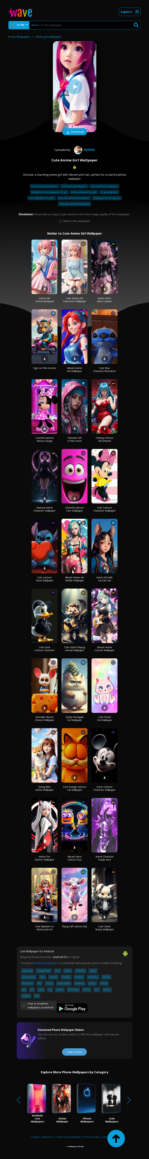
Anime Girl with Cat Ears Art (104, 579)
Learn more (74, 1052)
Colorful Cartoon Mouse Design (45, 439)
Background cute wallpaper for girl (49, 192)
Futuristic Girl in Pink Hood (75, 439)
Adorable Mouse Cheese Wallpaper (44, 718)
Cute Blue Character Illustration (104, 369)
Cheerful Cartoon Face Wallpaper (74, 509)
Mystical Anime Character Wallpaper (44, 509)
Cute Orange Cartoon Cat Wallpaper (74, 788)
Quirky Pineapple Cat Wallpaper (75, 718)
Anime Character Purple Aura (105, 858)
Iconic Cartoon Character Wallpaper (104, 788)
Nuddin (84, 150)
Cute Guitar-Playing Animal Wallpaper (74, 649)
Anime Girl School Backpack (44, 300)
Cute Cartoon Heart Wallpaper (44, 579)
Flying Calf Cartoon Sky (74, 926)
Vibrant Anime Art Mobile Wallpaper (74, 579)
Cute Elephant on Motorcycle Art (44, 928)
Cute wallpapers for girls (41, 197)
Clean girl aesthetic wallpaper (74, 203)
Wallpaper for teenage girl (107, 197)
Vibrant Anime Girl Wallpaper (74, 369)
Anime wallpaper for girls (84, 192)
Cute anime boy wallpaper (104, 186)
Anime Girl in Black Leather (104, 300)
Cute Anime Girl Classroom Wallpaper (74, 300)
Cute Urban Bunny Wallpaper (104, 928)
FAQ (105, 1137)
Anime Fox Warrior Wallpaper (44, 858)
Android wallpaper (45, 963)
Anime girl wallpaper (48, 37)
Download (75, 132)
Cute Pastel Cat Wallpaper (104, 718)
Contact (35, 1137)
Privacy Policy (92, 1137)
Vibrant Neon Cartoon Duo (74, 858)
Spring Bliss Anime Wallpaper (44, 788)
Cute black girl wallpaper (74, 186)
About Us (47, 1137)
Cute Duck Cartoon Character (45, 649)
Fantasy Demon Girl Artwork (104, 439)
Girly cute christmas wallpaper (74, 197)
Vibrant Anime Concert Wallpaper (104, 649)
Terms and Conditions (68, 1137)
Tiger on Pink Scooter (44, 368)
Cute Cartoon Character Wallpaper (104, 509)
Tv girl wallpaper (109, 192)
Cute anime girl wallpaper (44, 186)
